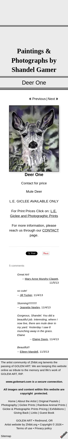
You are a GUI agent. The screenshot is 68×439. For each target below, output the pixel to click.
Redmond (41, 420)
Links (34, 412)
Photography (9, 404)
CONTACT (50, 230)
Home (12, 401)
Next (51, 99)
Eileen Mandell (29, 351)
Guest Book (47, 412)
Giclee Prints (27, 404)
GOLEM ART (24, 420)
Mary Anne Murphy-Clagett (41, 278)
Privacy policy (43, 428)
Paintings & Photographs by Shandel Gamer (34, 60)
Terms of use (24, 428)
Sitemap (6, 436)
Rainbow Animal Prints (51, 404)
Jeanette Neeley (30, 307)
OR (50, 420)
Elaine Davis (40, 339)
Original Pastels (48, 401)
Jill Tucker (26, 295)
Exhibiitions (57, 408)
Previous (39, 99)
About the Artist (27, 401)
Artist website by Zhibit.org (21, 424)
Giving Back (21, 412)
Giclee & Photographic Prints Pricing (25, 408)
